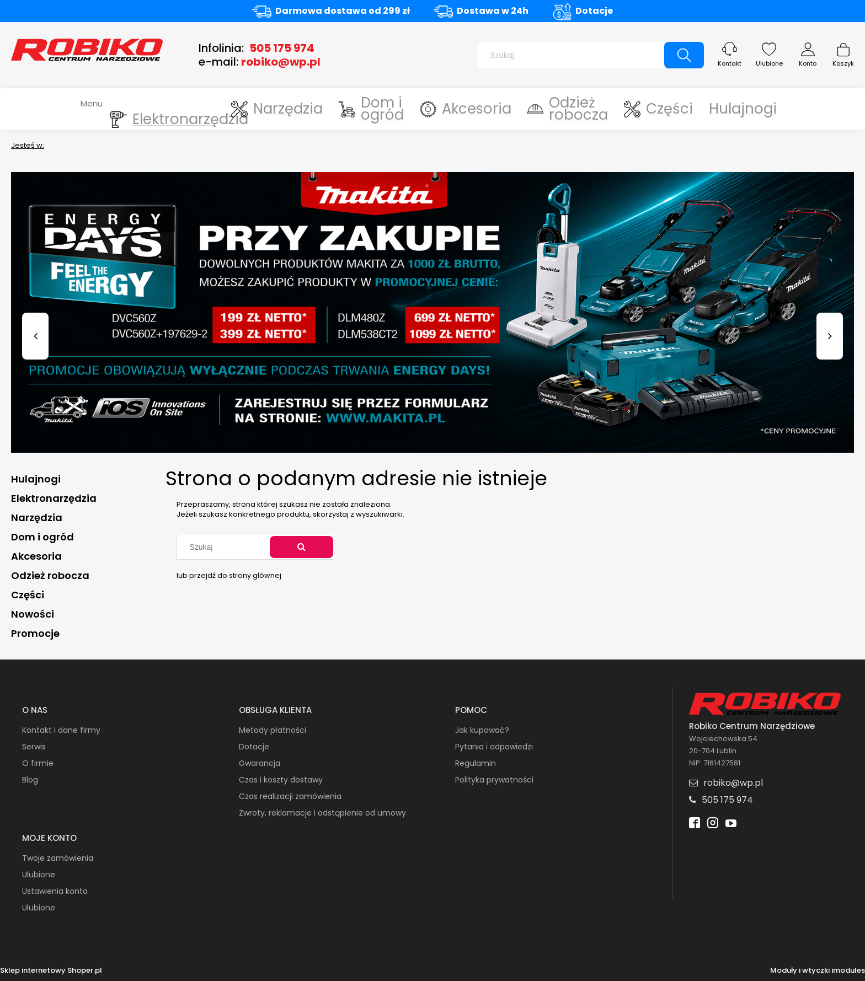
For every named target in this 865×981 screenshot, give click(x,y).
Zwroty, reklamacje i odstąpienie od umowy (322, 812)
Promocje (35, 633)
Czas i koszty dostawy (281, 779)
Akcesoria (36, 556)
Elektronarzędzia (54, 498)
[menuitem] (171, 109)
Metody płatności (272, 730)
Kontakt (729, 63)
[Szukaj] (684, 55)
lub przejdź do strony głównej (229, 575)
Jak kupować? (482, 730)
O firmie (38, 763)
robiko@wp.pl (281, 61)
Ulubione (769, 63)
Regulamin (475, 763)
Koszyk (843, 63)
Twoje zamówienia (57, 858)
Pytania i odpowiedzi (494, 746)
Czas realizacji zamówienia (290, 796)
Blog (30, 779)
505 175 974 (281, 48)
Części (27, 595)
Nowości (32, 614)
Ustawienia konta (55, 891)
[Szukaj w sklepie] (573, 55)
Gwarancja (259, 763)
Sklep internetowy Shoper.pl (51, 970)
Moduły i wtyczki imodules (817, 970)
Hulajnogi (36, 479)
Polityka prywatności (494, 779)
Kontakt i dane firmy (61, 730)
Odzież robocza (50, 575)
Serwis (34, 746)
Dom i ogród (42, 537)
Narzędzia (36, 517)
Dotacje (594, 10)
